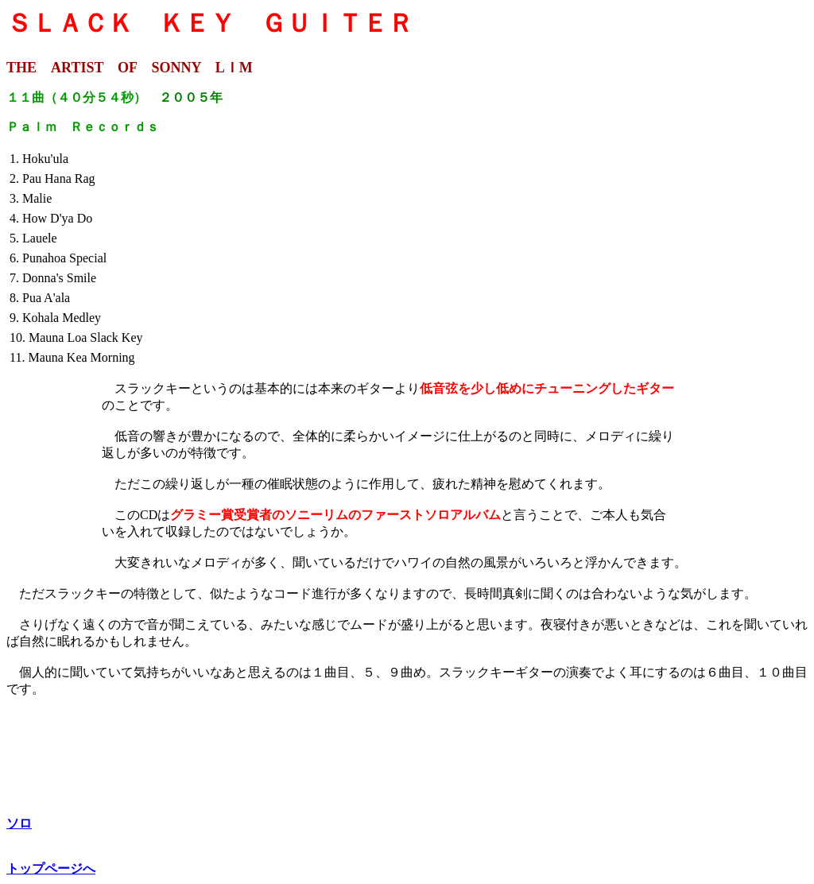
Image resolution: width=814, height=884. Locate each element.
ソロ (19, 823)
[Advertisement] (741, 258)
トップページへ (50, 868)
